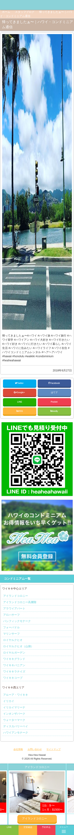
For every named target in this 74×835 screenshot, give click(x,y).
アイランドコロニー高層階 (19, 602)
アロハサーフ (11, 614)
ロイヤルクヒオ (12, 640)
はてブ (54, 392)
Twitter (19, 383)
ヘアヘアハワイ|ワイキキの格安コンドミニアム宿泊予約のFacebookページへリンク (54, 5)
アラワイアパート (14, 608)
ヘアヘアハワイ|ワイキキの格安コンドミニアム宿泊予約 (18, 5)
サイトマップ (53, 749)
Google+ (20, 392)
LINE (19, 402)
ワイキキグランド (14, 658)
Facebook (54, 383)
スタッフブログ (24, 11)
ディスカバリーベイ (15, 726)
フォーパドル (11, 627)
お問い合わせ (35, 749)
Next (69, 794)
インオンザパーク (14, 713)
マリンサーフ (11, 633)
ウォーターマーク (14, 720)
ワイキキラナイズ (14, 671)
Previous (5, 794)
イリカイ (8, 701)
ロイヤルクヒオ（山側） (18, 646)
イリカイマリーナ (14, 707)
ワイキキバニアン (14, 665)
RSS (19, 411)
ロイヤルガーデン (14, 652)
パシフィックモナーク (17, 621)
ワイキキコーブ (12, 677)
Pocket (54, 402)
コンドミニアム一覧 (17, 578)
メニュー (63, 829)
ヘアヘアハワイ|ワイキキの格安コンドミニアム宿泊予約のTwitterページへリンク (70, 5)
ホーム (6, 11)
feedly (54, 411)
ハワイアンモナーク (15, 732)
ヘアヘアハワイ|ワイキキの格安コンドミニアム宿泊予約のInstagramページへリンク (62, 5)
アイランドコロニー (15, 595)
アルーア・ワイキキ (15, 694)
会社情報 (18, 749)
